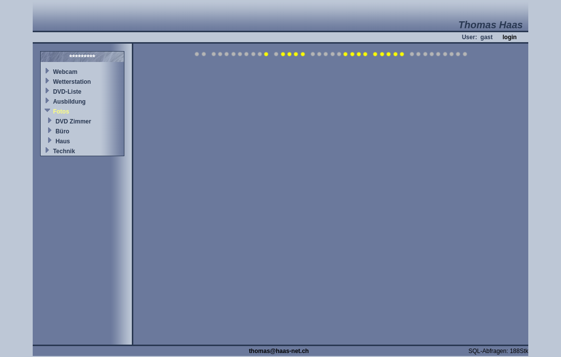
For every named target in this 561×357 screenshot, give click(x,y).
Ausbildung (69, 101)
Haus (63, 141)
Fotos (61, 111)
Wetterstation (72, 81)
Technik (64, 151)
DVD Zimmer (73, 121)
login (510, 37)
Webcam (65, 71)
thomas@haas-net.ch (279, 351)
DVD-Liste (67, 91)
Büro (62, 131)
